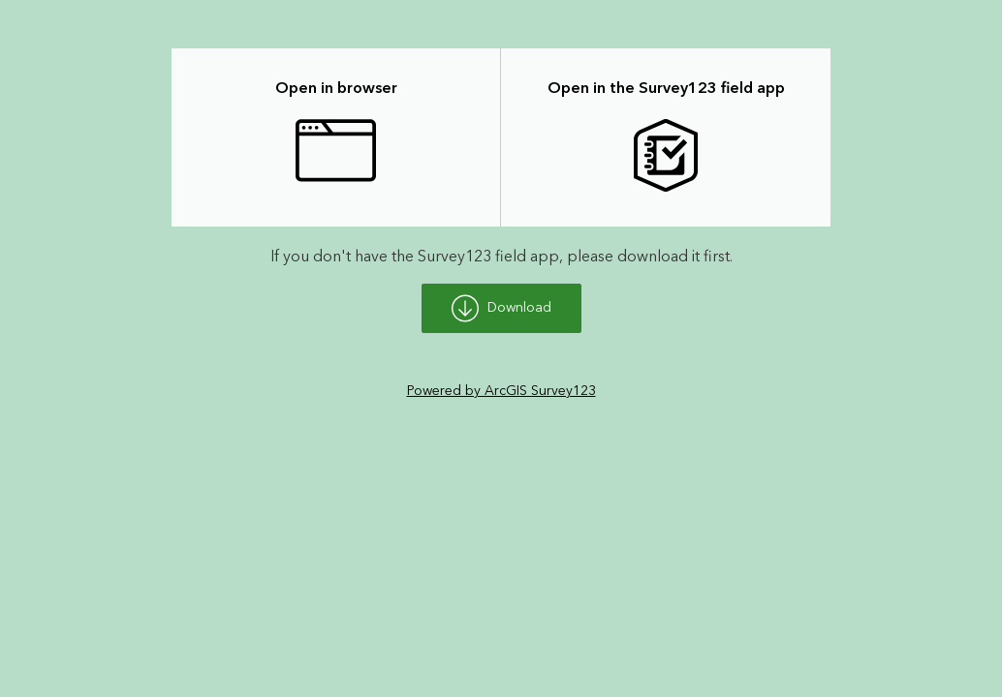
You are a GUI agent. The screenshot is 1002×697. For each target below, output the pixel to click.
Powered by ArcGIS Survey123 (501, 391)
